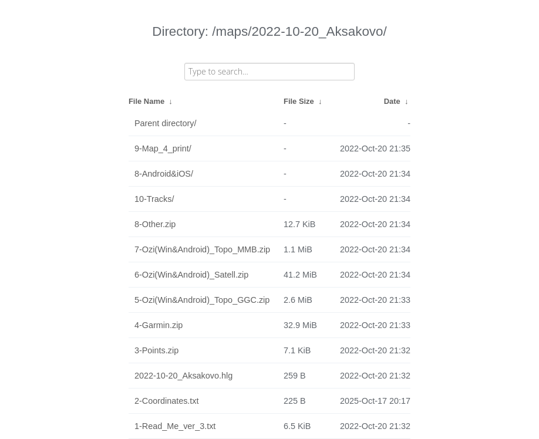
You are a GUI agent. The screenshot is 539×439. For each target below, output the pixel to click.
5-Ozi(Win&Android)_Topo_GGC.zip (202, 300)
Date (392, 101)
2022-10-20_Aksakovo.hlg (183, 375)
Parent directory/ (165, 123)
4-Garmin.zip (158, 325)
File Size (299, 101)
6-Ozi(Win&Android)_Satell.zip (191, 274)
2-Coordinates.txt (166, 401)
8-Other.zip (155, 224)
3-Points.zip (156, 350)
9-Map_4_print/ (162, 148)
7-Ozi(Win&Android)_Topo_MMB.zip (202, 249)
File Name (146, 101)
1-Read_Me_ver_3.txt (174, 426)
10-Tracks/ (154, 199)
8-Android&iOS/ (163, 173)
